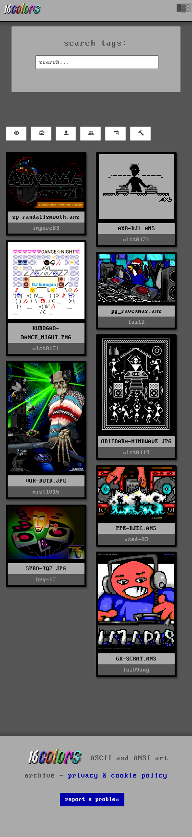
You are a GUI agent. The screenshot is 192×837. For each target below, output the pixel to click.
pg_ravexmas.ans (136, 311)
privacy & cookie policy (118, 775)
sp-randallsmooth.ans (46, 217)
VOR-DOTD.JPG (46, 481)
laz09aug (136, 670)
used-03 (136, 539)
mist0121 (136, 239)
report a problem (92, 799)
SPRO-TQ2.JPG (46, 569)
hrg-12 (46, 580)
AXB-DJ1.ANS (136, 228)
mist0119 (136, 452)
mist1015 (46, 492)
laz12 (136, 322)
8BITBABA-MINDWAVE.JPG (136, 441)
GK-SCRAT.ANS (136, 659)
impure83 (46, 228)
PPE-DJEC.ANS (136, 528)
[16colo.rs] (22, 10)
